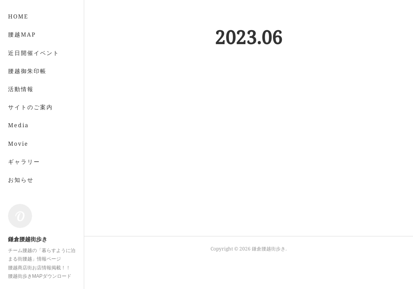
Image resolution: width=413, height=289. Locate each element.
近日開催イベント (33, 53)
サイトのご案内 (30, 107)
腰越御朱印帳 (27, 71)
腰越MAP (22, 34)
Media (18, 125)
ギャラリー (24, 161)
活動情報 (21, 89)
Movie (18, 143)
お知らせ (21, 179)
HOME (18, 16)
